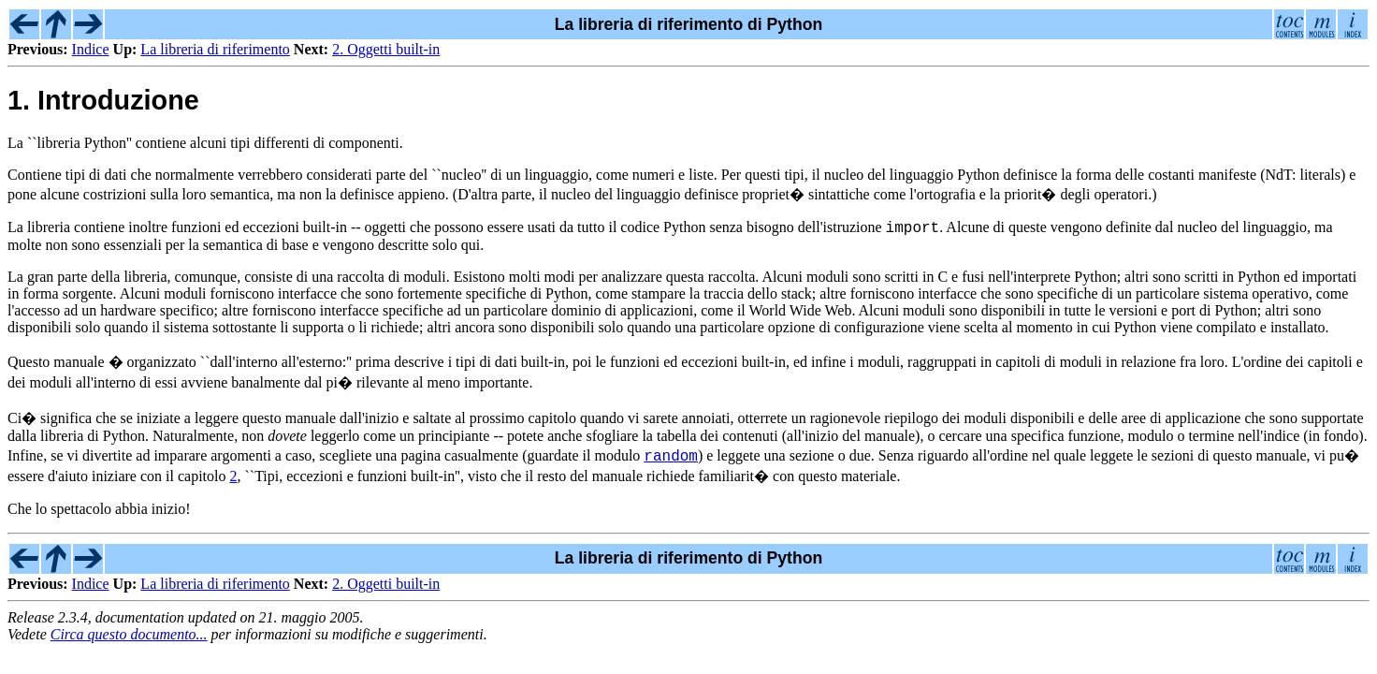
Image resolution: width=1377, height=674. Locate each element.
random (671, 457)
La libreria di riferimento (214, 49)
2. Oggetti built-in (386, 49)
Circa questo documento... (129, 637)
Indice (90, 49)
